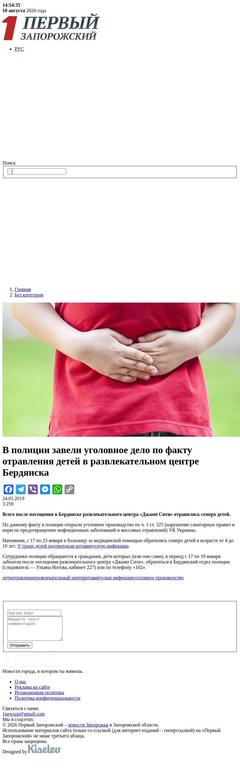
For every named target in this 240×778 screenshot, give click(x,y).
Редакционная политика (39, 697)
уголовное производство (158, 577)
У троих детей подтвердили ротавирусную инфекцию (73, 546)
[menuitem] (126, 49)
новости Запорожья (88, 729)
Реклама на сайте (32, 691)
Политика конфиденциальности (47, 702)
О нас (20, 686)
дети (7, 577)
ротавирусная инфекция (108, 577)
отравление (23, 577)
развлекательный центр (59, 577)
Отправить (20, 650)
